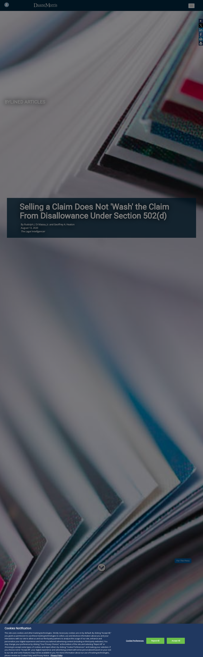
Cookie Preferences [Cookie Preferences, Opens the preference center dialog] (135, 643)
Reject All (155, 643)
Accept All (176, 643)
